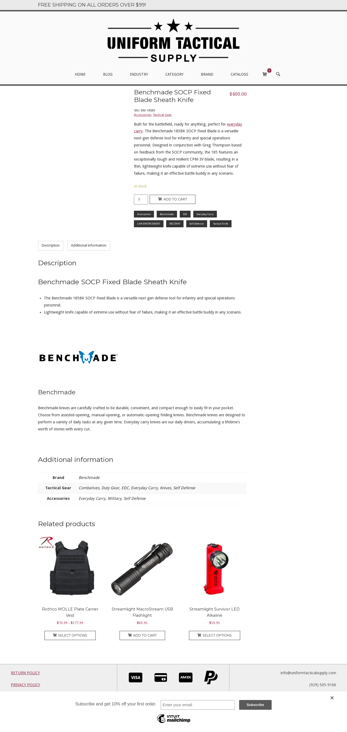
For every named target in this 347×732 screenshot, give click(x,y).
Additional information (88, 245)
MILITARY (174, 223)
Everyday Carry (205, 214)
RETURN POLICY (25, 673)
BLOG (108, 74)
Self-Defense (196, 223)
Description (51, 245)
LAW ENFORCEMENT (148, 223)
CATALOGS (239, 74)
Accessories (142, 115)
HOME (80, 74)
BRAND (207, 74)
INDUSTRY (139, 74)
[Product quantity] (141, 199)
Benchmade (167, 214)
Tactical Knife (220, 223)
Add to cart (172, 199)
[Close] (336, 698)
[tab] (50, 246)
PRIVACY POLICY (25, 685)
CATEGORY (174, 74)
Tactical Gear (162, 115)
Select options (70, 635)
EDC (185, 214)
